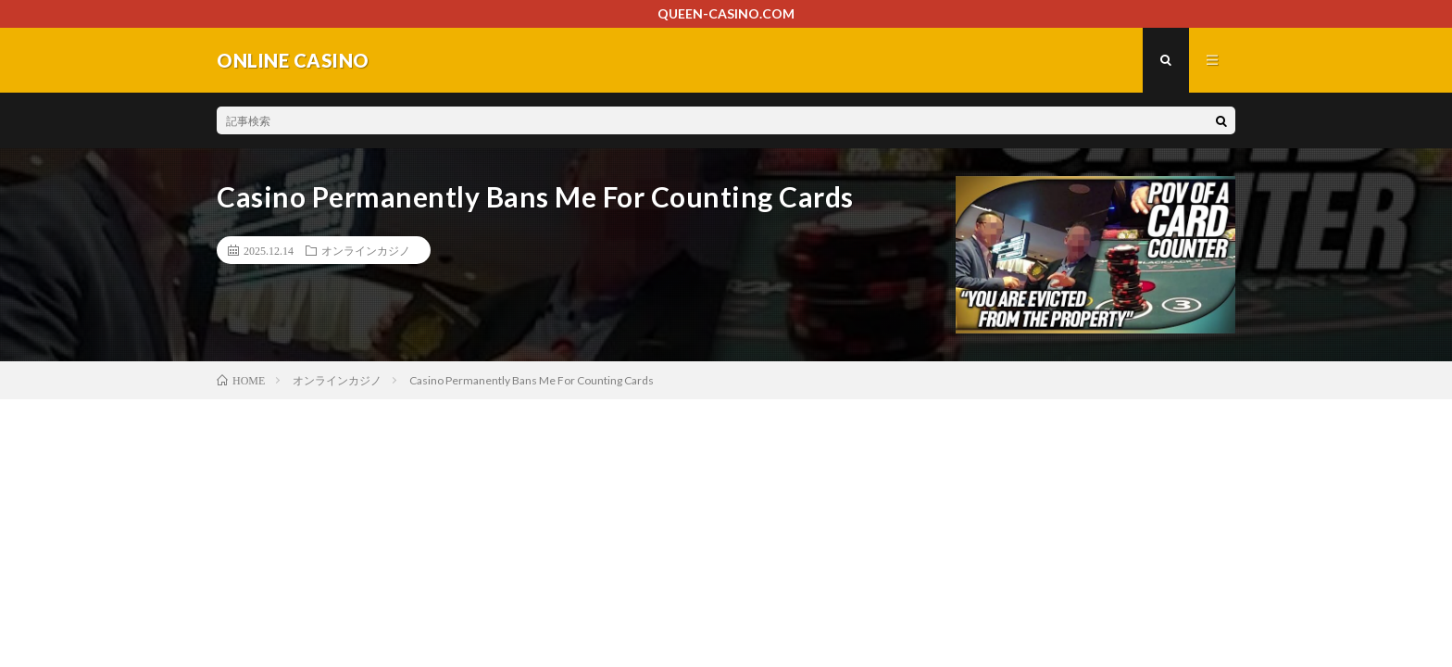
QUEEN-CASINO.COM (726, 13)
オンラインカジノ (365, 250)
